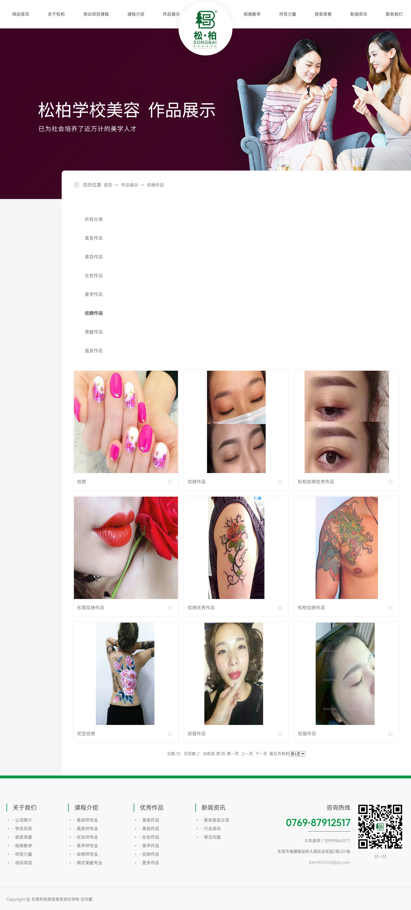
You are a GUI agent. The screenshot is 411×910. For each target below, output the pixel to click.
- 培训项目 (22, 863)
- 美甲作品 (149, 846)
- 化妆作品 (149, 837)
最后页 (275, 753)
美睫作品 (94, 332)
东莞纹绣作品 (90, 607)
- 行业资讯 (211, 829)
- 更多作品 (149, 863)
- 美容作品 (149, 829)
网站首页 (20, 14)
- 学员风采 (22, 829)
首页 (108, 185)
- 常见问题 (211, 837)
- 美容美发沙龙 (215, 820)
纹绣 (81, 481)
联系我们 (394, 14)
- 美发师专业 (86, 829)
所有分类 (94, 219)
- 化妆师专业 (86, 837)
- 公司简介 (22, 820)
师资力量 (287, 14)
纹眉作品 (197, 733)
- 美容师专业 (86, 820)
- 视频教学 (22, 846)
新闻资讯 (358, 14)
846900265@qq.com (329, 862)
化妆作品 (94, 275)
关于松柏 (56, 14)
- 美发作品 (149, 820)
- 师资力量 (22, 854)
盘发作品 (94, 350)
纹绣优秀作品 (201, 607)
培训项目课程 (96, 14)
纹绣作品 (155, 185)
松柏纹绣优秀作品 (316, 481)
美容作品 (94, 257)
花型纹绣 (86, 733)
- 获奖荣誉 (22, 837)
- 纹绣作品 (149, 854)
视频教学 (252, 14)
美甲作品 (94, 294)
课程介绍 (135, 14)
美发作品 (94, 238)
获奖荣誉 (323, 14)
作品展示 (171, 14)
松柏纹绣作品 (311, 607)
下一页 (261, 753)
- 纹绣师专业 (86, 854)
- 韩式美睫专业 (88, 863)
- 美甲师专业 (86, 846)
